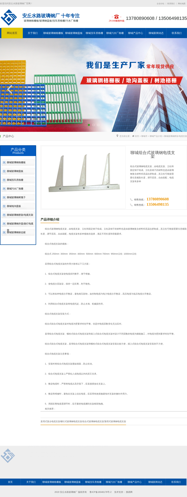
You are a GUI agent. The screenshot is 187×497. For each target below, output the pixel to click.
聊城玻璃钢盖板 (74, 33)
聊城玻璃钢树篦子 (16, 197)
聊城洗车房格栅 (94, 33)
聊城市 (144, 136)
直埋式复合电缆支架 (50, 421)
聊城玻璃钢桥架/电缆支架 (175, 136)
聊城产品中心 (135, 33)
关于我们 (33, 33)
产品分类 (18, 149)
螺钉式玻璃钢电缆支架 (71, 421)
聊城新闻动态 (156, 33)
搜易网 (129, 492)
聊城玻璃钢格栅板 (53, 33)
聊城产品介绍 (156, 136)
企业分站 (160, 4)
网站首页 (12, 33)
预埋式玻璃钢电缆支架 (115, 421)
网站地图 (181, 4)
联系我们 (171, 4)
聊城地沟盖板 (14, 206)
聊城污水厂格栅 (115, 33)
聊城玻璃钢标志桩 (16, 232)
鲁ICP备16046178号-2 (100, 492)
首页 (137, 136)
